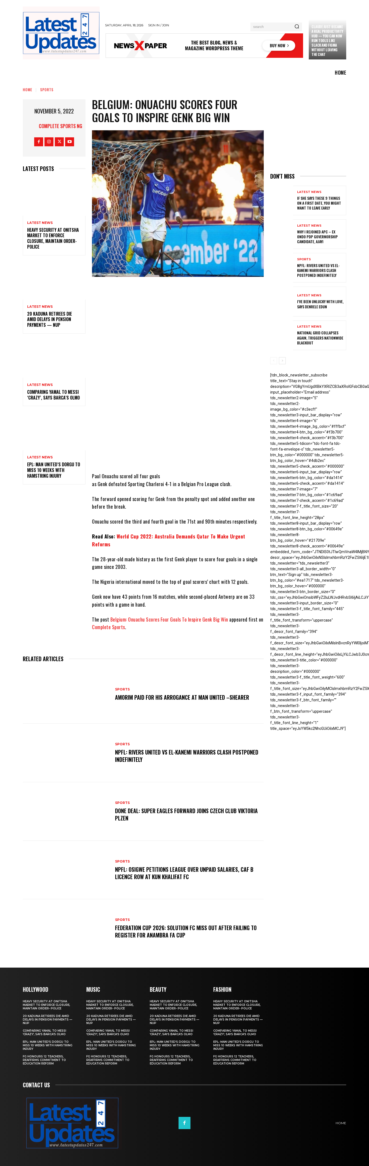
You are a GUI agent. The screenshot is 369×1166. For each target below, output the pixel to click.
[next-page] (282, 360)
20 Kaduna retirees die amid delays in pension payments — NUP (49, 319)
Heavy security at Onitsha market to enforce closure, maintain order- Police (53, 238)
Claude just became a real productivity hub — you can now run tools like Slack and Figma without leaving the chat (327, 40)
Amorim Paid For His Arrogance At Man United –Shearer (182, 697)
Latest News (40, 222)
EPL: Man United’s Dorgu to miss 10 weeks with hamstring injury (53, 470)
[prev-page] (273, 360)
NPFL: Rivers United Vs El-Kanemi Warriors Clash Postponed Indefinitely (187, 755)
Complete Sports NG (60, 125)
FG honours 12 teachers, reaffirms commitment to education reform (44, 1060)
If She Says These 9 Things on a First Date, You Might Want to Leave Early (319, 203)
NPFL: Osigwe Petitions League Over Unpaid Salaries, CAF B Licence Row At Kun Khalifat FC (184, 873)
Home (27, 89)
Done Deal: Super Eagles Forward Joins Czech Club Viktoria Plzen (186, 814)
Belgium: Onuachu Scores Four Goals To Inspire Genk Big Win (169, 619)
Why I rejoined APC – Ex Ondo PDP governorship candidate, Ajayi (317, 236)
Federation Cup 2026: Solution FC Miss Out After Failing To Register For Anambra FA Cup (186, 931)
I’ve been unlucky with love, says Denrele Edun (320, 304)
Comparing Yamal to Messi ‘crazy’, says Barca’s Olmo (53, 395)
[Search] (297, 27)
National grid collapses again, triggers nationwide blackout (320, 337)
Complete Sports (108, 626)
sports (46, 89)
